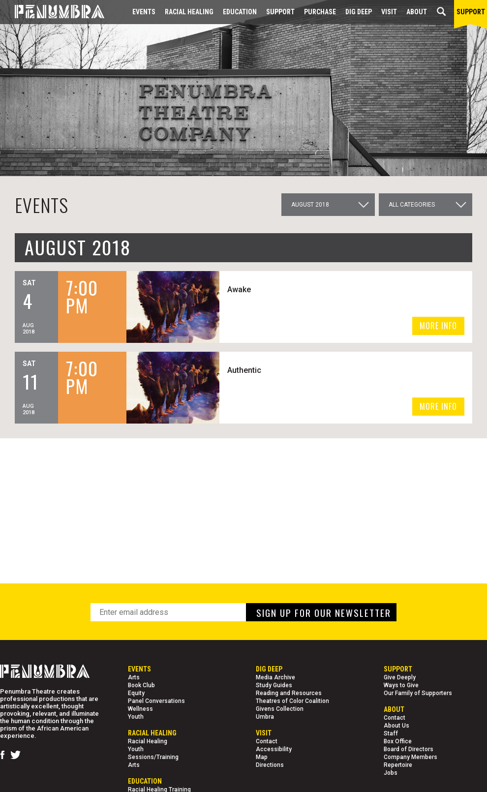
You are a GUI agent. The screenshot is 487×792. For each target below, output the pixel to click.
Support (280, 12)
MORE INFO (438, 326)
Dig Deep (358, 12)
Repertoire (398, 765)
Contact (266, 741)
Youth (136, 716)
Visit (389, 12)
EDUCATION (240, 12)
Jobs (390, 772)
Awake (239, 289)
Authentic (244, 370)
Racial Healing (189, 12)
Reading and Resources (289, 693)
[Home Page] (52, 12)
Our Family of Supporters (418, 693)
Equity (136, 693)
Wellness (140, 708)
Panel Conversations (156, 701)
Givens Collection (280, 708)
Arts (134, 677)
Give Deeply (400, 677)
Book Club (141, 685)
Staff (391, 733)
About (416, 12)
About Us (396, 725)
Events (143, 12)
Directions (270, 765)
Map (262, 757)
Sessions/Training (153, 757)
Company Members (410, 757)
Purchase (320, 12)
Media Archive (275, 677)
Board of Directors (408, 749)
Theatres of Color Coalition (292, 701)
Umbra (265, 716)
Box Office (398, 741)
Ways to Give (401, 685)
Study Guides (274, 685)
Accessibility (274, 749)
